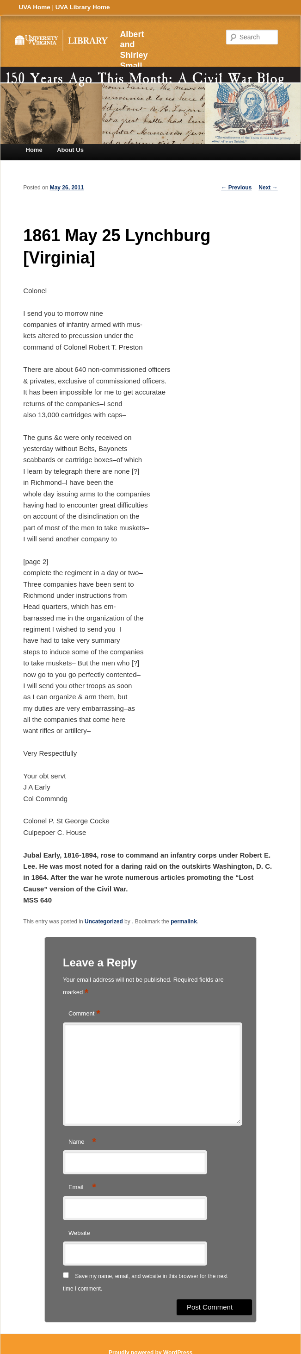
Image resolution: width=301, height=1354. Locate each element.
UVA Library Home (82, 7)
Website (79, 1232)
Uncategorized (104, 921)
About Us (70, 149)
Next (267, 187)
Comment (84, 1014)
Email (82, 1187)
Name (82, 1142)
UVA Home (34, 7)
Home (34, 149)
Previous (236, 187)
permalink (184, 921)
